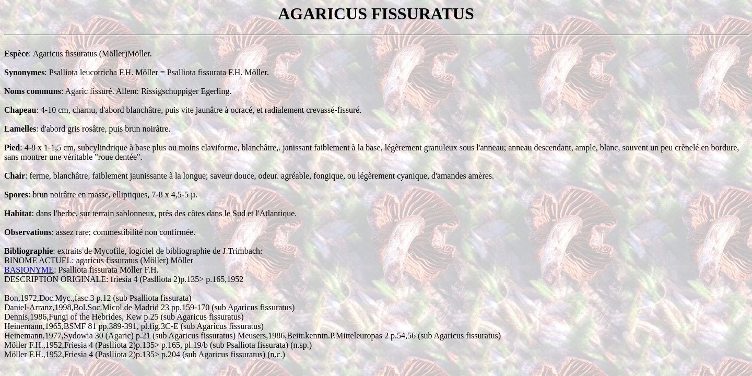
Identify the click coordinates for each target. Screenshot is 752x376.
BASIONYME (29, 269)
